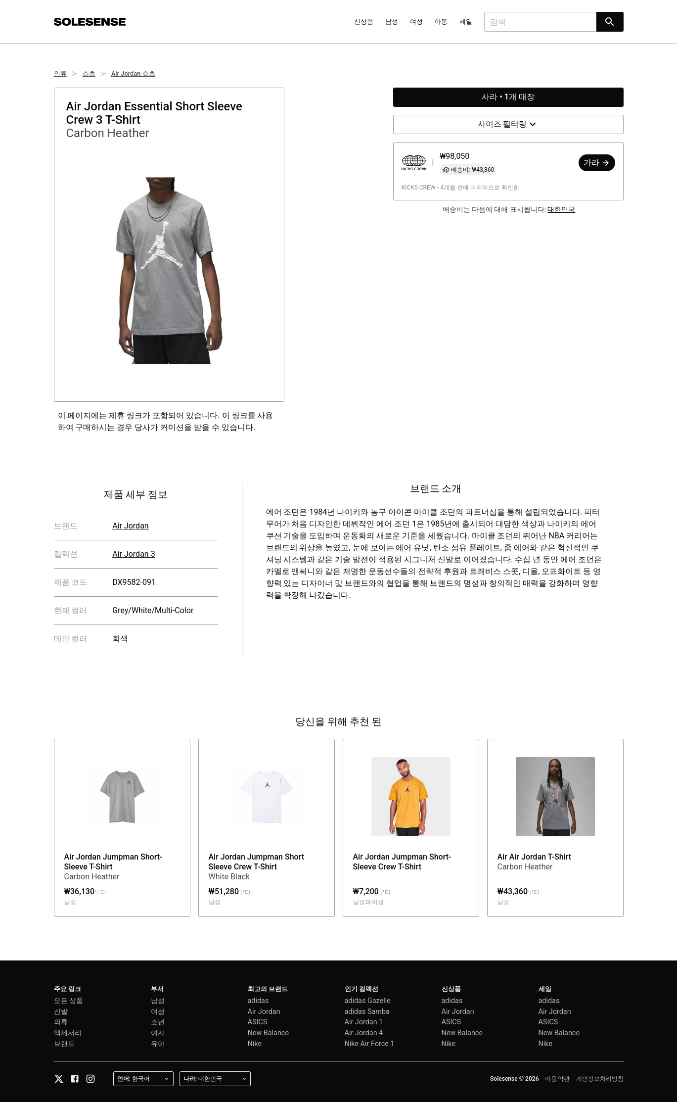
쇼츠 (89, 73)
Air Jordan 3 (133, 554)
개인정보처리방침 (600, 1078)
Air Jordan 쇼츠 (133, 73)
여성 (416, 21)
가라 (597, 162)
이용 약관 (557, 1078)
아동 (441, 21)
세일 (465, 21)
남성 (391, 21)
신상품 (363, 21)
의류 (60, 73)
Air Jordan (130, 525)
